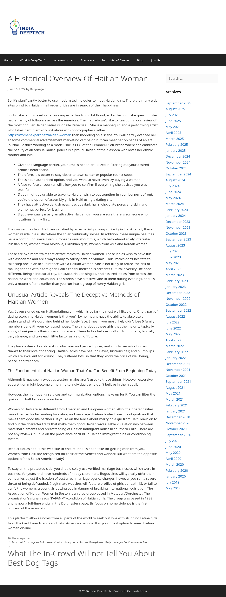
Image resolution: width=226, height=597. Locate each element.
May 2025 (173, 127)
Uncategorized (21, 538)
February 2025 (177, 144)
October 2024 (176, 168)
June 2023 (173, 257)
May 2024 (173, 198)
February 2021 (177, 405)
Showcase (87, 60)
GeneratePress (137, 591)
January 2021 (176, 411)
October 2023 (176, 233)
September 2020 (178, 435)
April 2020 (173, 458)
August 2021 (175, 387)
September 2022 (178, 310)
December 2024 (178, 156)
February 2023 (177, 281)
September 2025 (178, 103)
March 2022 (175, 346)
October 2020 (176, 429)
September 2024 (178, 174)
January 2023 (176, 286)
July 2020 (173, 440)
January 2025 (176, 150)
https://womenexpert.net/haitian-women (39, 135)
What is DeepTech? (33, 60)
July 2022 (173, 322)
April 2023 (173, 269)
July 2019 (173, 482)
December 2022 (178, 292)
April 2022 (173, 340)
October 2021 (176, 375)
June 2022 (173, 328)
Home (8, 60)
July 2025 (173, 115)
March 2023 (175, 275)
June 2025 (173, 121)
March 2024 (175, 203)
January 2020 (176, 476)
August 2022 (175, 316)
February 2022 (177, 352)
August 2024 (175, 180)
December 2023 (178, 221)
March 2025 (175, 138)
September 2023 (178, 239)
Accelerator (65, 60)
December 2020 (178, 417)
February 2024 (177, 209)
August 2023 (175, 245)
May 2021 (173, 393)
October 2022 (176, 304)
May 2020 (173, 452)
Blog (140, 60)
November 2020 (178, 423)
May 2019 (173, 488)
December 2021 (178, 364)
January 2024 (176, 215)
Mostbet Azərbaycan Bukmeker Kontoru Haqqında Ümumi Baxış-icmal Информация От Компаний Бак (79, 542)
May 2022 (173, 334)
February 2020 (177, 470)
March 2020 (175, 464)
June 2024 (173, 192)
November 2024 (178, 162)
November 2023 (178, 227)
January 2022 (176, 358)
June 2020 (173, 446)
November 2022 (178, 298)
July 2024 (173, 186)
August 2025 (175, 109)
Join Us (155, 60)
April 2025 (173, 132)
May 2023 (173, 263)
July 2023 (173, 251)
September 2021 (178, 381)
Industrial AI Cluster (115, 60)
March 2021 (175, 399)
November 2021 (178, 369)
